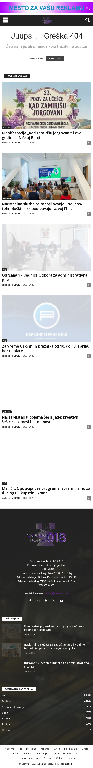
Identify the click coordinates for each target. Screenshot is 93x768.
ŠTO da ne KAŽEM (53, 757)
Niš (4, 269)
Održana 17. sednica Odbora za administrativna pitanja (44, 277)
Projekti (71, 757)
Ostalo (85, 748)
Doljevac (44, 748)
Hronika (6, 730)
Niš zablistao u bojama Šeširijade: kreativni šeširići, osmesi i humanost (40, 419)
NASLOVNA (55, 58)
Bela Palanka (70, 748)
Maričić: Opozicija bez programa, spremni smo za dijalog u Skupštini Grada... (46, 490)
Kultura (6, 127)
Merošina (31, 748)
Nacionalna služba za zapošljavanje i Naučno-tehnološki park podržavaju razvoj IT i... (42, 206)
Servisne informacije (13, 707)
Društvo (7, 411)
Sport (5, 712)
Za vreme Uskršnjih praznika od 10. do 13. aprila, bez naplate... (45, 348)
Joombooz (66, 763)
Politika (6, 724)
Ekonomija (8, 198)
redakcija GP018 (11, 142)
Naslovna (9, 748)
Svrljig (57, 748)
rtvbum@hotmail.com (56, 593)
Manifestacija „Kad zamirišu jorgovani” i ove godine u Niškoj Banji (41, 135)
